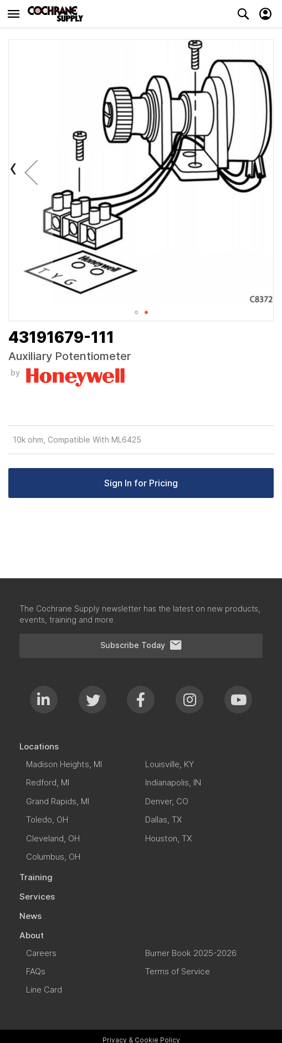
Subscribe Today (141, 645)
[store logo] (58, 14)
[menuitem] (141, 746)
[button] (31, 172)
